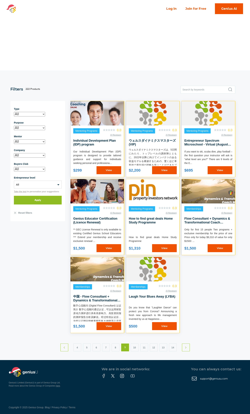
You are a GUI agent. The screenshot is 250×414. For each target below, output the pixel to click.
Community (77, 3)
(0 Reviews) (115, 135)
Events (100, 3)
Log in (171, 9)
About (46, 14)
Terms (72, 407)
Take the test (20, 191)
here (58, 386)
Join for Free (195, 9)
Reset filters (25, 212)
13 (163, 347)
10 (134, 347)
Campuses (50, 3)
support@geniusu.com (214, 378)
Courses (118, 3)
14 (172, 347)
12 (153, 347)
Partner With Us (72, 14)
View (109, 170)
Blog (47, 407)
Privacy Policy (59, 407)
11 (144, 347)
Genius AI (229, 9)
